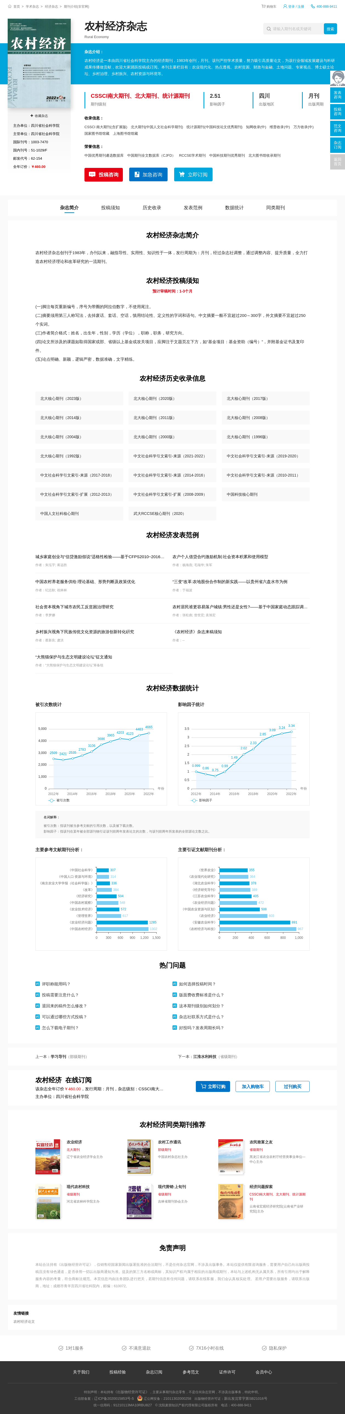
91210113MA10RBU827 (132, 1405)
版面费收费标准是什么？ (201, 995)
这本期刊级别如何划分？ (201, 1005)
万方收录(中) (303, 127)
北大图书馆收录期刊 (264, 155)
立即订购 (216, 1086)
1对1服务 (75, 1348)
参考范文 (191, 1372)
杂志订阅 (154, 1372)
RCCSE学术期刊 (192, 155)
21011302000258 (177, 1398)
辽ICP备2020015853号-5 (114, 1398)
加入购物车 (253, 1086)
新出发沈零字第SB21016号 (245, 1398)
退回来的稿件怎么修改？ (64, 1005)
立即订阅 (198, 174)
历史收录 (152, 207)
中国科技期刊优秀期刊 (227, 155)
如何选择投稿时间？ (197, 984)
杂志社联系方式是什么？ (201, 1016)
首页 (16, 6)
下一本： (208, 1056)
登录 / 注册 (296, 6)
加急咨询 (152, 174)
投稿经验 (117, 1372)
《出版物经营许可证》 (75, 1265)
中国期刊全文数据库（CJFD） (151, 155)
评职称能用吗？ (56, 984)
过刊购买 (292, 1086)
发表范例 (193, 207)
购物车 (271, 6)
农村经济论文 (24, 1322)
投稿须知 (110, 207)
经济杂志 (51, 6)
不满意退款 (140, 1348)
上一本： (62, 1056)
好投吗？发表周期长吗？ (201, 1027)
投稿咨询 (108, 174)
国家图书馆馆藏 (96, 133)
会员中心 (264, 1372)
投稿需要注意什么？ (60, 995)
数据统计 (234, 207)
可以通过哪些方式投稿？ (64, 1016)
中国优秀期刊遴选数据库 (104, 155)
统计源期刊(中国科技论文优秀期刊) (214, 127)
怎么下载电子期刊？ (60, 1027)
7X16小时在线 (210, 1348)
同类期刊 (275, 207)
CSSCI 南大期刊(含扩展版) (105, 127)
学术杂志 (32, 6)
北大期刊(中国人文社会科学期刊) (157, 127)
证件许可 (227, 1372)
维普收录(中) (280, 127)
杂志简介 (69, 207)
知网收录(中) (256, 127)
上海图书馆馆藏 (125, 133)
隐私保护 (278, 1348)
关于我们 (81, 1372)
